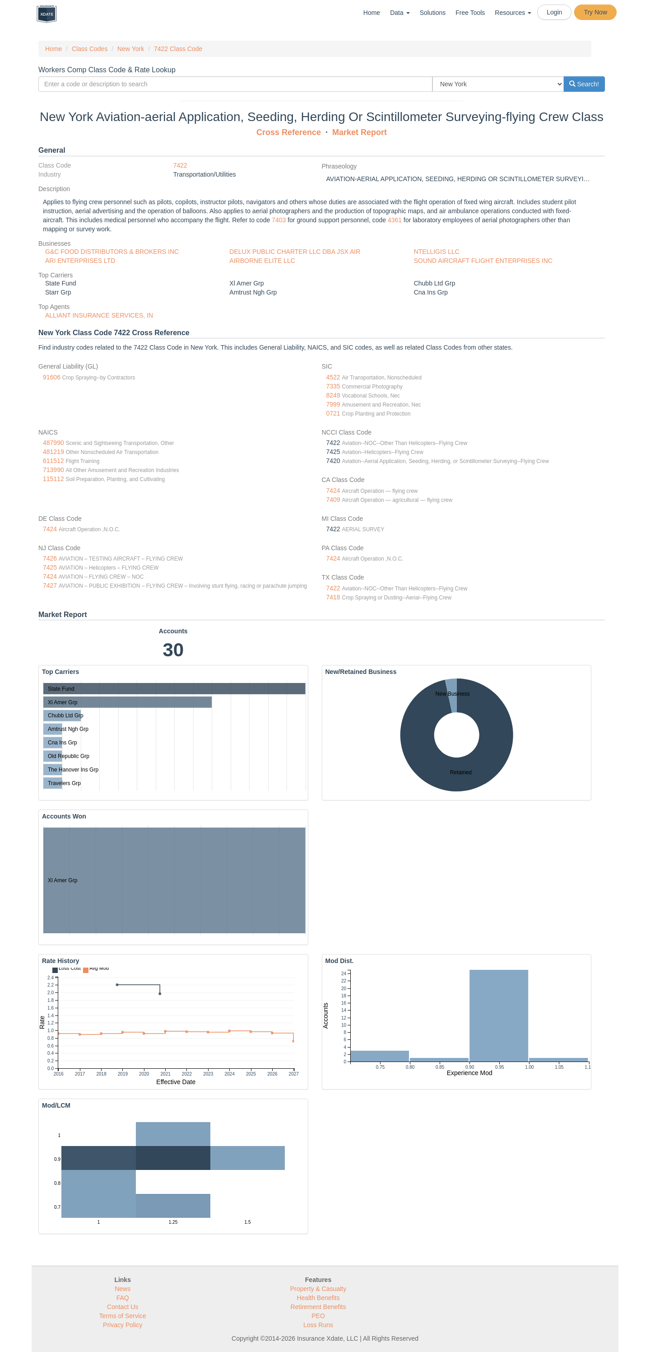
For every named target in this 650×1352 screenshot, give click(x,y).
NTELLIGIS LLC (437, 251)
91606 (51, 377)
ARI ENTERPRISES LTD (80, 260)
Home (371, 12)
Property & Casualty (318, 1288)
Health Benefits (318, 1297)
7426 (50, 558)
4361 (395, 220)
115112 (53, 478)
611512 (53, 460)
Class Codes (89, 48)
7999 (333, 404)
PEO (318, 1315)
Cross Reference (288, 132)
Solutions (433, 12)
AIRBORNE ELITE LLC (262, 260)
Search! (584, 84)
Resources (513, 12)
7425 (50, 567)
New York (130, 48)
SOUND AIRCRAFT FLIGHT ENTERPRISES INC (483, 260)
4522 (333, 377)
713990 (53, 469)
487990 (53, 442)
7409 (333, 499)
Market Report (359, 132)
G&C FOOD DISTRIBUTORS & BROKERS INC (112, 251)
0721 (333, 413)
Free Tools (470, 12)
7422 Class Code (178, 48)
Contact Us (122, 1306)
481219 (53, 451)
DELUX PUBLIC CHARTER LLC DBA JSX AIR (294, 251)
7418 (333, 597)
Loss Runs (318, 1325)
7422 (180, 165)
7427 (50, 585)
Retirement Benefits (318, 1306)
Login (554, 12)
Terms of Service (122, 1315)
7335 (333, 386)
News (122, 1288)
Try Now (595, 12)
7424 (333, 490)
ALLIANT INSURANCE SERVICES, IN (99, 315)
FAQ (122, 1297)
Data (399, 12)
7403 (279, 220)
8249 (333, 395)
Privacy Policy (122, 1325)
